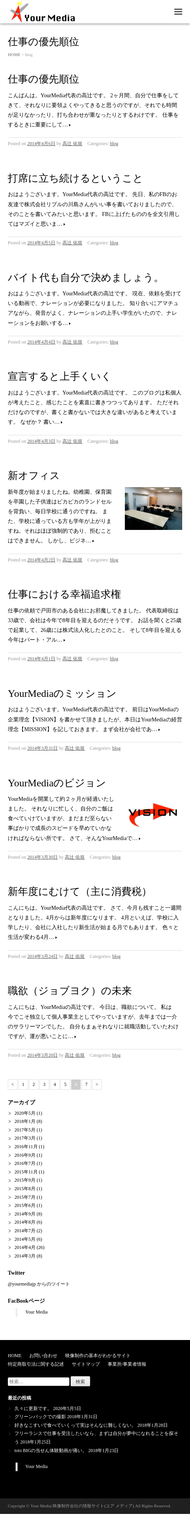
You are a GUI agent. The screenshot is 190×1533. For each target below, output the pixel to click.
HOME (14, 54)
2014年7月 (25, 1230)
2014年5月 (25, 1239)
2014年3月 (25, 1256)
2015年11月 (26, 1172)
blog (114, 143)
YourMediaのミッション (62, 693)
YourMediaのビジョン (57, 783)
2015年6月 (25, 1205)
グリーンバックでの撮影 (40, 1416)
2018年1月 (25, 1121)
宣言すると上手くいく (60, 376)
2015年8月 (25, 1188)
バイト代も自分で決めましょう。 (86, 277)
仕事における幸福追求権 (64, 594)
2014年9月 (25, 1214)
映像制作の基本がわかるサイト (98, 1355)
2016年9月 (25, 1155)
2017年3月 (25, 1138)
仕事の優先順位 (43, 79)
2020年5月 (25, 1113)
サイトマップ (86, 1364)
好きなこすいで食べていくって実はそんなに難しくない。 (75, 1425)
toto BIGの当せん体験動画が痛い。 (50, 1450)
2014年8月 (25, 1222)
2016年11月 (26, 1146)
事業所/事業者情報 (127, 1364)
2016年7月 (25, 1163)
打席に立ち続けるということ (75, 178)
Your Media (36, 1312)
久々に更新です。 (33, 1408)
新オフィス (34, 475)
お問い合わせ (43, 1355)
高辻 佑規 (72, 143)
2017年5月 (25, 1130)
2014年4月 (25, 1247)
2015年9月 (25, 1180)
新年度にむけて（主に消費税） (80, 891)
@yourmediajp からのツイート (39, 1284)
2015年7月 (25, 1197)
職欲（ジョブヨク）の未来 (70, 990)
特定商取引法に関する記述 (36, 1364)
